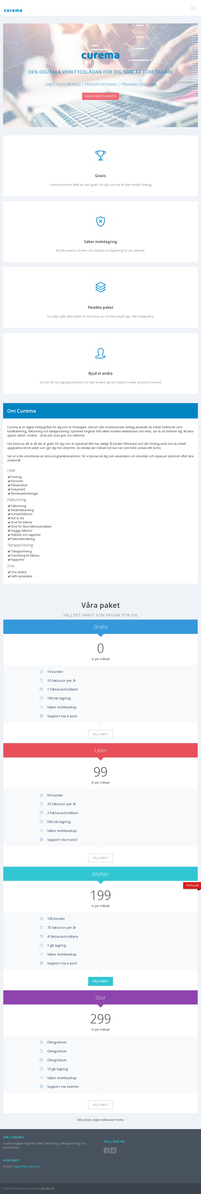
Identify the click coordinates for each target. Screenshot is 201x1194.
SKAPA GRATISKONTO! (100, 96)
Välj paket (101, 734)
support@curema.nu (26, 1166)
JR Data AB (48, 1188)
